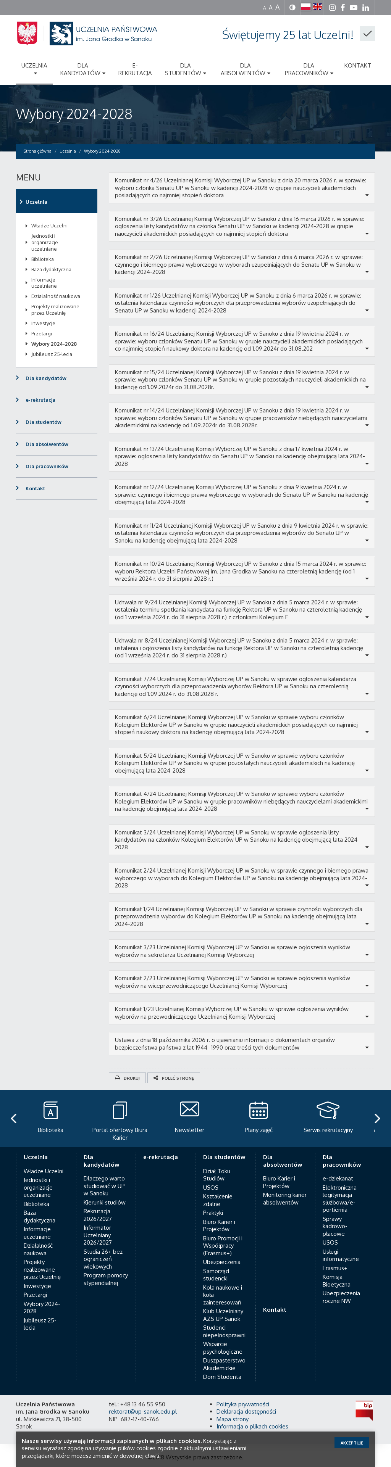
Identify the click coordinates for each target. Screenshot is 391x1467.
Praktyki (213, 1212)
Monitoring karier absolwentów (285, 1198)
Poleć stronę (173, 1078)
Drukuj (127, 1078)
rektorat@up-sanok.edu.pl (143, 1411)
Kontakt (35, 488)
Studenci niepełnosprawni (224, 1331)
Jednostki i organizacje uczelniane (44, 242)
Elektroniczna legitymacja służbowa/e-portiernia (340, 1199)
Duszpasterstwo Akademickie (224, 1364)
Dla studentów (43, 422)
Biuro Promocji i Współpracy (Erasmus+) (222, 1246)
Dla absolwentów (47, 444)
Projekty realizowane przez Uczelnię (55, 309)
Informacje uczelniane (44, 283)
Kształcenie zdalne (218, 1200)
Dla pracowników (47, 466)
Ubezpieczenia (222, 1262)
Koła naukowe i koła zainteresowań (222, 1295)
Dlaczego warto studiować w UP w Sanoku (104, 1186)
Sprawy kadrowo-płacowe (335, 1226)
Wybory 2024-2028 (74, 113)
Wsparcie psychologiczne (222, 1347)
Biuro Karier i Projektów (219, 1225)
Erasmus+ (335, 1268)
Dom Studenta (222, 1376)
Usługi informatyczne (341, 1255)
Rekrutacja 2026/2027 (98, 1215)
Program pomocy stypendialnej (106, 1279)
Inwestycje (43, 323)
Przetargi (41, 333)
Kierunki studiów (105, 1202)
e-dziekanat (338, 1178)
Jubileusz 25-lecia (51, 354)
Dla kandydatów (46, 378)
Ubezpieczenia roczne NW (341, 1297)
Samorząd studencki (216, 1274)
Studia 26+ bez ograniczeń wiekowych (103, 1259)
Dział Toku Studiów (216, 1174)
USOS (210, 1187)
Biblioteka (42, 259)
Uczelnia (36, 202)
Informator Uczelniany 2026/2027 (98, 1235)
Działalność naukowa (55, 296)
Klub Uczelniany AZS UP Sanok (223, 1315)
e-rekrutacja (40, 400)
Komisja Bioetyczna (337, 1280)
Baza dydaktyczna (51, 269)
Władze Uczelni (49, 225)
